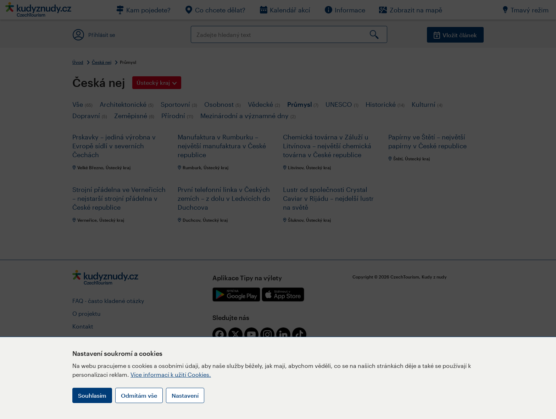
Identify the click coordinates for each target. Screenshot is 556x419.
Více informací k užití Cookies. (170, 374)
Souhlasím (92, 395)
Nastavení (185, 395)
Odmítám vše (139, 395)
